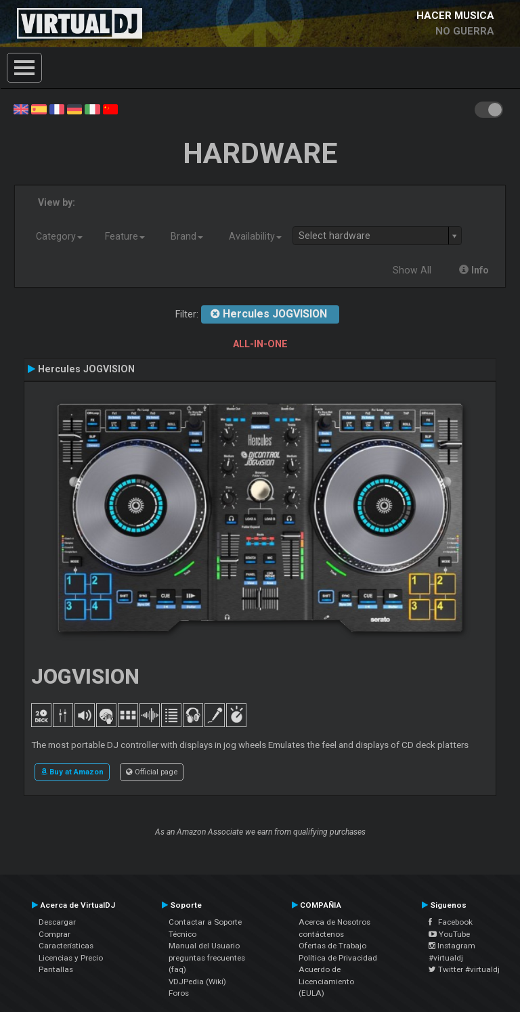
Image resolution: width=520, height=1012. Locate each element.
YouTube (449, 934)
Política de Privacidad (338, 958)
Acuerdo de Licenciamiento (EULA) (326, 981)
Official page (151, 771)
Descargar (57, 922)
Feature (125, 236)
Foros (179, 993)
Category (59, 236)
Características (66, 945)
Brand (187, 236)
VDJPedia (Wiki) (197, 981)
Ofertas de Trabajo (332, 945)
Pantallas (56, 969)
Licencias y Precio (71, 958)
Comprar (54, 934)
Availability (255, 236)
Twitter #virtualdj (464, 969)
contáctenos (321, 934)
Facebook (451, 922)
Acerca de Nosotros (334, 922)
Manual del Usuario (204, 945)
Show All (412, 270)
